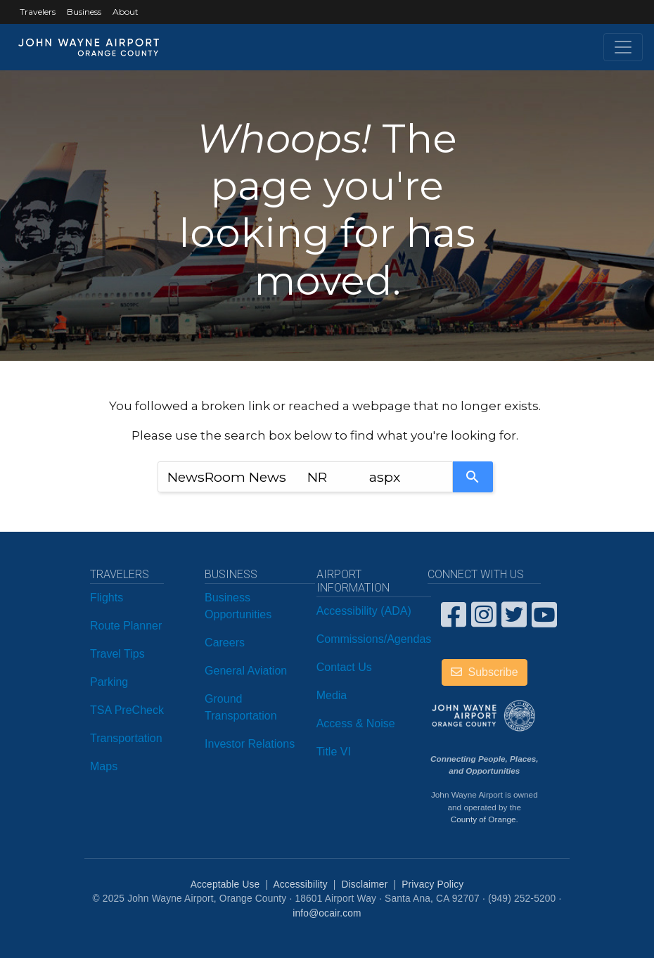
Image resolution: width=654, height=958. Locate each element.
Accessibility (300, 884)
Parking (109, 682)
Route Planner (126, 626)
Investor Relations (250, 744)
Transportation (126, 738)
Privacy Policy (432, 884)
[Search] (473, 476)
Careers (225, 643)
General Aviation (246, 671)
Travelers (38, 11)
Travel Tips (117, 654)
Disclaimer (365, 884)
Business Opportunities (238, 606)
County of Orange (483, 819)
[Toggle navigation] (623, 47)
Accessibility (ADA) (363, 611)
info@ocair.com (327, 913)
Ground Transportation (241, 707)
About (126, 11)
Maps (103, 766)
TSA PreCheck (127, 710)
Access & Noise (355, 723)
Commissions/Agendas (374, 639)
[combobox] (305, 476)
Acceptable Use (225, 884)
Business (84, 11)
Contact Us (344, 667)
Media (331, 695)
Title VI (333, 752)
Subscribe (484, 672)
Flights (106, 597)
